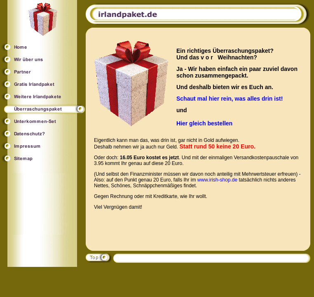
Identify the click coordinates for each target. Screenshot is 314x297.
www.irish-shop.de (217, 180)
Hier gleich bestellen (204, 123)
